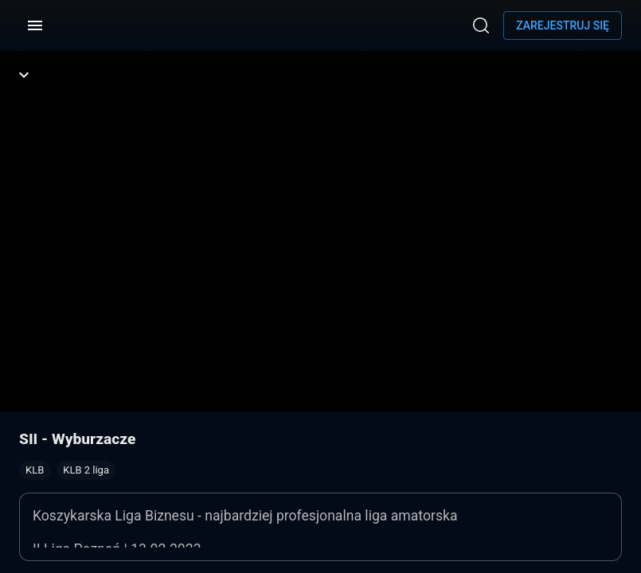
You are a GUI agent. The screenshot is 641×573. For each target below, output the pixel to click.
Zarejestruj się (562, 25)
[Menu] (35, 25)
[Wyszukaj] (481, 25)
